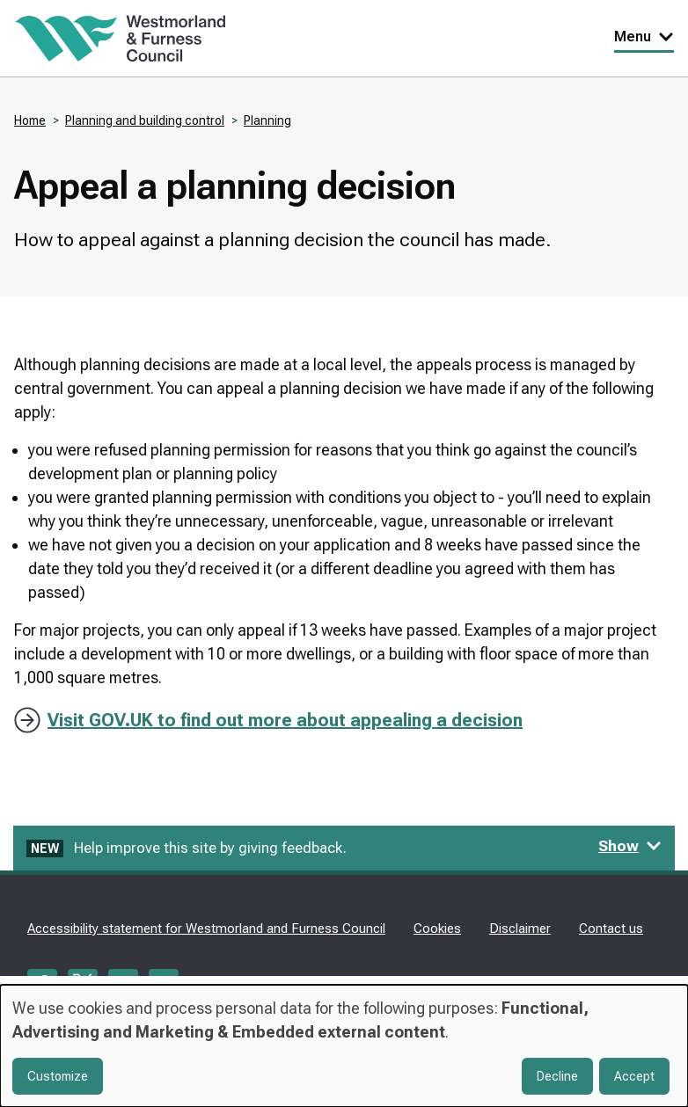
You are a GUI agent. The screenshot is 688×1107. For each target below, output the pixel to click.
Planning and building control (144, 120)
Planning (267, 120)
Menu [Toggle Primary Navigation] (644, 36)
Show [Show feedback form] (630, 846)
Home (30, 120)
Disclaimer (520, 928)
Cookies (437, 928)
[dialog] (344, 1046)
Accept (634, 1076)
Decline (557, 1076)
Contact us (611, 928)
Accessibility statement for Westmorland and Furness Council (206, 928)
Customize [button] (57, 1076)
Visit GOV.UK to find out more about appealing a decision (285, 720)
